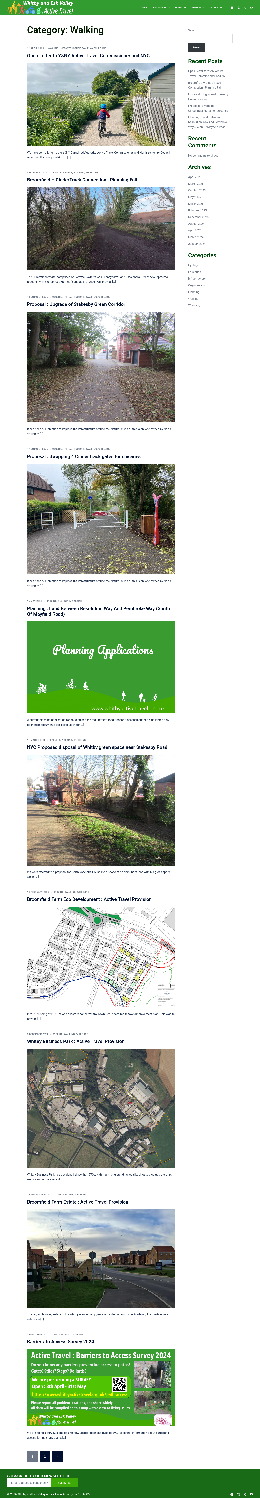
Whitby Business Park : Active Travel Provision (75, 1041)
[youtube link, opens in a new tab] (251, 7)
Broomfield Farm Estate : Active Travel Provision (77, 1202)
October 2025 (197, 190)
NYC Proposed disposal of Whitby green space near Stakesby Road (97, 747)
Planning (66, 172)
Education (194, 272)
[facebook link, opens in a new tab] (231, 7)
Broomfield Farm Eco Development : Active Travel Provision (89, 899)
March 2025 (196, 204)
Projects (196, 7)
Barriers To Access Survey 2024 (60, 1341)
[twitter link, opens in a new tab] (244, 7)
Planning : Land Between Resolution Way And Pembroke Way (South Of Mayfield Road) (208, 122)
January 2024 (197, 243)
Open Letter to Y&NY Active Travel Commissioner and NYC (88, 55)
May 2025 (194, 197)
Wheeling (100, 48)
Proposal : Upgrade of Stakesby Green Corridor (76, 304)
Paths (178, 7)
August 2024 (196, 223)
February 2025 (197, 210)
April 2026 (195, 177)
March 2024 (196, 237)
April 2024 (195, 230)
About (214, 7)
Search (192, 30)
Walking (87, 48)
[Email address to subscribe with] (29, 1482)
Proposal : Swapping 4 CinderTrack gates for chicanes (84, 456)
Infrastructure (70, 48)
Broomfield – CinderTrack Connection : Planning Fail (82, 180)
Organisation (196, 285)
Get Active (159, 7)
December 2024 (198, 217)
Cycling (53, 48)
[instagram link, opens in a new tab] (238, 7)
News (144, 7)
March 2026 (196, 183)
